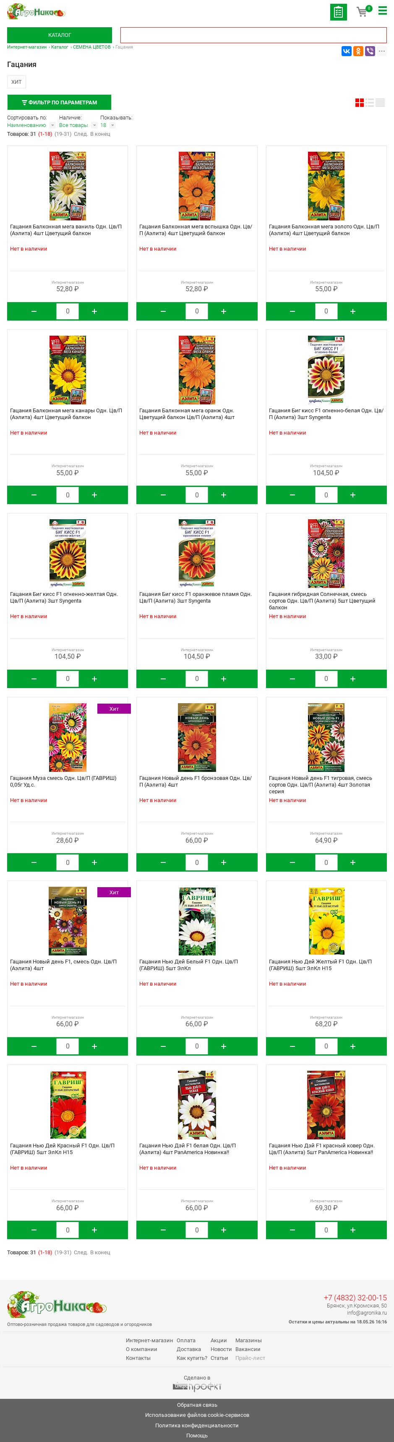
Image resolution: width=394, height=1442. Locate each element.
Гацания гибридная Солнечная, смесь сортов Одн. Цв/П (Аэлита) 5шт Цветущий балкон (322, 601)
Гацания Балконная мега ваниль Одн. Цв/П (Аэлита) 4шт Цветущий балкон (66, 229)
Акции (219, 1340)
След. (81, 134)
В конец (100, 134)
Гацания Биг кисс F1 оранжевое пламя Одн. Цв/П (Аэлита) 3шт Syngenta (195, 597)
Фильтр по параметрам (59, 102)
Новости (221, 1349)
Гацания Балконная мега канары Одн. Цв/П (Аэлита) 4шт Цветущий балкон (66, 413)
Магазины (248, 1340)
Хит (16, 82)
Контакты (138, 1358)
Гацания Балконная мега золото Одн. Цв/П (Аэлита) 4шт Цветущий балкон (324, 229)
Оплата (186, 1340)
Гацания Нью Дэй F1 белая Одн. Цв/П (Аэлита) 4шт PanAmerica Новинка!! (187, 1148)
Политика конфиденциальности (197, 1425)
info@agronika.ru (367, 1313)
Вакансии (248, 1349)
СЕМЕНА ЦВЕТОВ (92, 47)
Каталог (59, 35)
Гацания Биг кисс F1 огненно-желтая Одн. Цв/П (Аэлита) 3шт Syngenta (64, 597)
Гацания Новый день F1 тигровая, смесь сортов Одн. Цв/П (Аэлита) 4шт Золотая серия (320, 785)
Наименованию (26, 125)
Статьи (219, 1358)
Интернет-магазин (27, 47)
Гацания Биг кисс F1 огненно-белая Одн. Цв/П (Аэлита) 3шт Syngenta (326, 413)
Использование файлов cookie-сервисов (197, 1415)
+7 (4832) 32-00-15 (355, 1297)
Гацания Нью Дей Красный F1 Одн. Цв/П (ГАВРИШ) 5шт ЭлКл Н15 (62, 1148)
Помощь (197, 1435)
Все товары (73, 125)
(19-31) (63, 134)
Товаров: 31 (22, 134)
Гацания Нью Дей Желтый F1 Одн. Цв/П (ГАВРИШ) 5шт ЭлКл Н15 (320, 964)
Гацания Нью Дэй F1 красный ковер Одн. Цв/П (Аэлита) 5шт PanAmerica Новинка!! (322, 1148)
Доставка (189, 1349)
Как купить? (192, 1358)
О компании (141, 1349)
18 (103, 125)
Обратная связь (197, 1405)
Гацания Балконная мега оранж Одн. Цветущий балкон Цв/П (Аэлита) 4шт (187, 413)
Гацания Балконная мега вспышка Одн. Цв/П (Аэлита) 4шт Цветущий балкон (195, 229)
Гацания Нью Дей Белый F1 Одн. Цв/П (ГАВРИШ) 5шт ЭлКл (188, 964)
